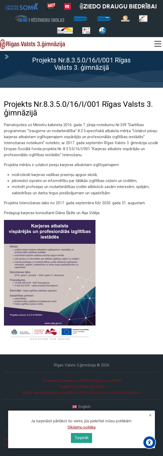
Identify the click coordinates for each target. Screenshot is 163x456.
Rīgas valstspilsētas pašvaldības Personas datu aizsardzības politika (81, 392)
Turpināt (81, 437)
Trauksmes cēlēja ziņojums (81, 386)
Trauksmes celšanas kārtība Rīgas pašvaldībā (81, 380)
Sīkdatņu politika (81, 427)
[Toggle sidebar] (6, 57)
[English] (81, 407)
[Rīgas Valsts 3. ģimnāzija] (32, 44)
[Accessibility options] (149, 442)
